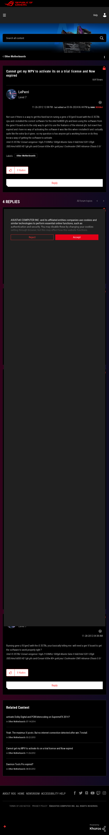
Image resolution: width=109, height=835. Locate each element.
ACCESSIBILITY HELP (53, 793)
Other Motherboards (15, 56)
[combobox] (54, 38)
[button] (10, 170)
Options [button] (104, 56)
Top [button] (5, 826)
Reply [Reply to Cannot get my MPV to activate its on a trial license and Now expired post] (55, 183)
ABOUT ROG (9, 793)
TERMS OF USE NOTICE (19, 806)
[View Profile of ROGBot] (99, 107)
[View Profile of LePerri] (23, 92)
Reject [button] (30, 237)
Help (95, 15)
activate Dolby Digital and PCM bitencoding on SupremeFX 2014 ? (38, 716)
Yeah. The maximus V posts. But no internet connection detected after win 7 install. (47, 732)
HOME (21, 793)
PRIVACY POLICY (39, 806)
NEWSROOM (33, 793)
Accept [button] (79, 237)
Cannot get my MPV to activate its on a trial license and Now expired (39, 748)
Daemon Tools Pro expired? (19, 764)
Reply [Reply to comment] (55, 685)
